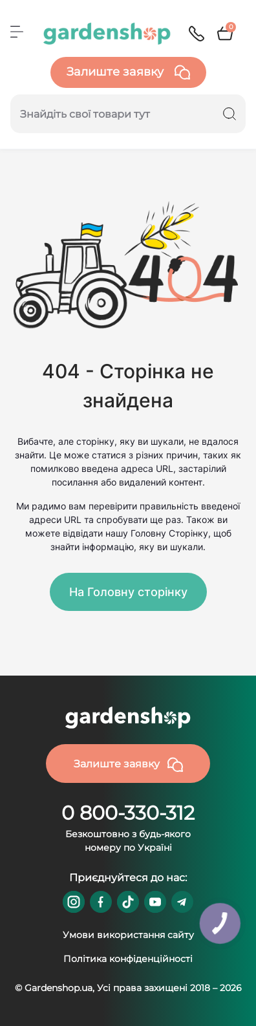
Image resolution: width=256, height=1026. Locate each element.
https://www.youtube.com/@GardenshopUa (155, 902)
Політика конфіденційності (128, 959)
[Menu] (16, 31)
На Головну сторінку (128, 592)
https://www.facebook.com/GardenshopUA (101, 902)
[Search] (229, 113)
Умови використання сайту (128, 935)
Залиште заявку (128, 72)
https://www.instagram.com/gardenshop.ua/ (74, 902)
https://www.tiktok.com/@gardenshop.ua (128, 902)
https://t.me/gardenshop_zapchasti (182, 902)
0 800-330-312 (128, 813)
